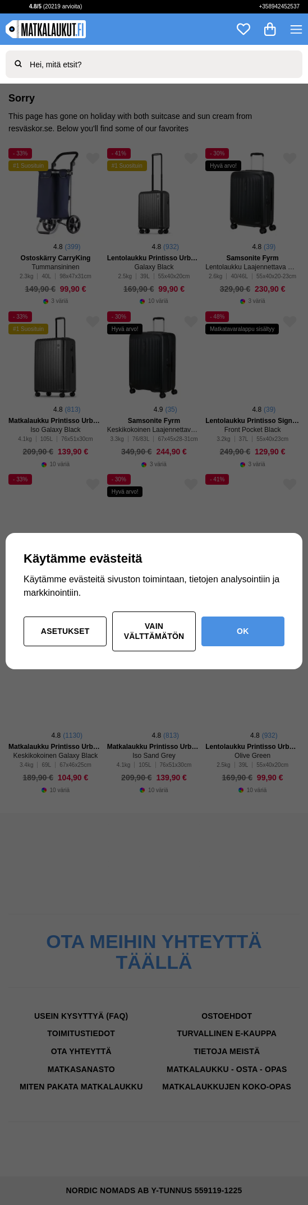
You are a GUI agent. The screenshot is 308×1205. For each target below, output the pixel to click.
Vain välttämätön (154, 631)
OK (243, 631)
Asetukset (65, 631)
